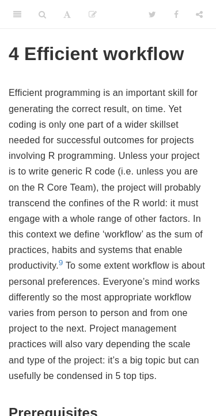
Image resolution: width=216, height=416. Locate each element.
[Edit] (92, 14)
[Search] (42, 14)
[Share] (199, 14)
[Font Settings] (67, 14)
